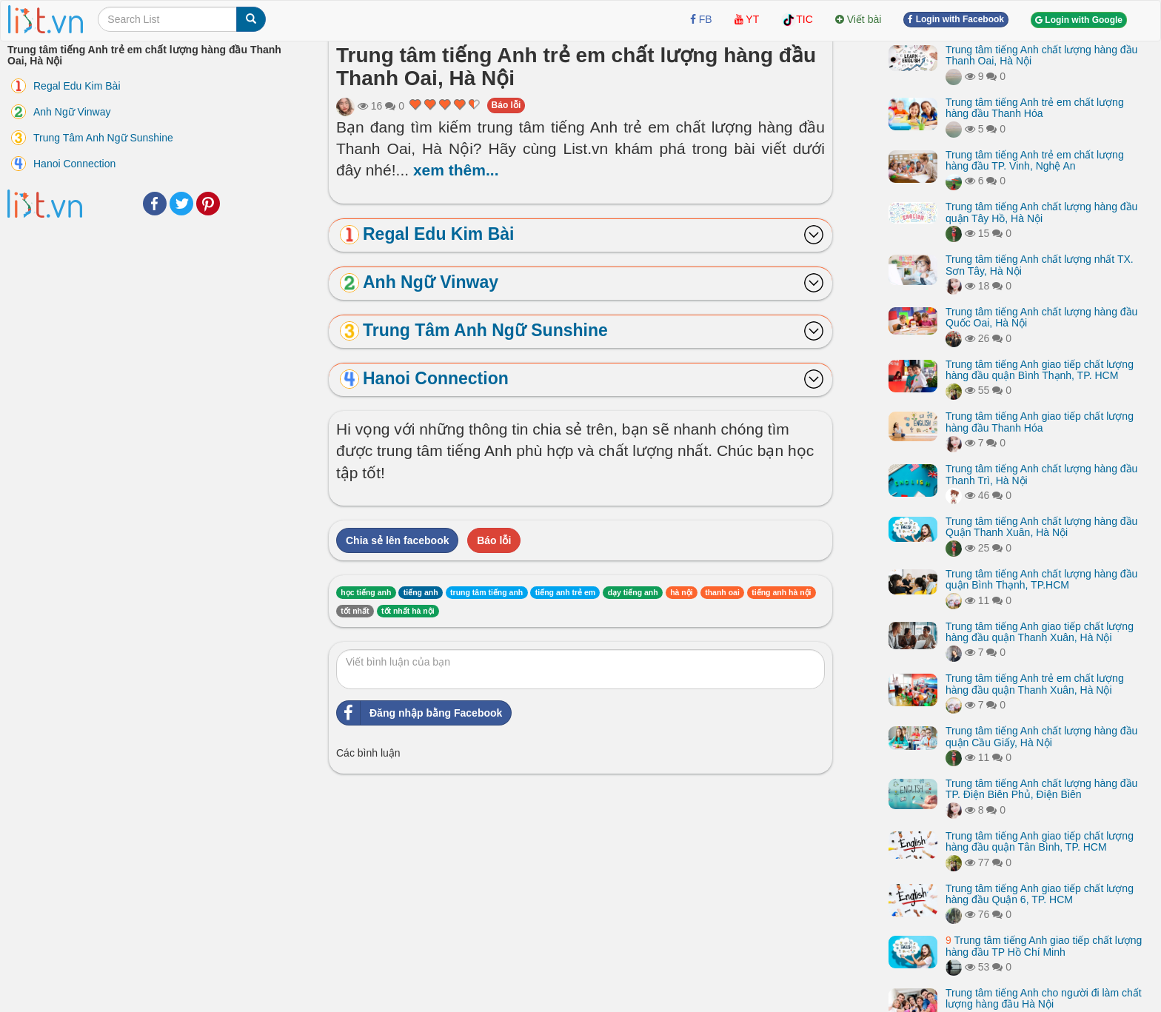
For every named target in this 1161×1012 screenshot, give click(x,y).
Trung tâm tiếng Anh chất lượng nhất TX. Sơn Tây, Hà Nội (1040, 264)
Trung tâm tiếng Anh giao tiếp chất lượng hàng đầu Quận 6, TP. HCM (1040, 893)
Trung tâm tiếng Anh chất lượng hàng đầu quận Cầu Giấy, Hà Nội (1041, 736)
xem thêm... (456, 169)
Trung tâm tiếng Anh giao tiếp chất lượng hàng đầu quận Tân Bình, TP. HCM (1040, 841)
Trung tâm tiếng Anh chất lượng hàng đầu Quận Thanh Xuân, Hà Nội (1041, 526)
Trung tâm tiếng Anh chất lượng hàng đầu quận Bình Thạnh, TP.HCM (1041, 579)
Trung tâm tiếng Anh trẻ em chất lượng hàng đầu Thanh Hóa (1035, 107)
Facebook (155, 203)
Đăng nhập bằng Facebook (419, 713)
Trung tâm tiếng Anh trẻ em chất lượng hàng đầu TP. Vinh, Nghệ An (1035, 160)
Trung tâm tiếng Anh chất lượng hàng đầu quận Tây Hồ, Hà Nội (1041, 212)
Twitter (181, 203)
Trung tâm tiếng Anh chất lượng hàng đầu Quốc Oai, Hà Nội (1041, 317)
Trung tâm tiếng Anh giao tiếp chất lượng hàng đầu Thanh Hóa (1040, 421)
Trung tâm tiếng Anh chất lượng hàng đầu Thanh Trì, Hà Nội (1041, 474)
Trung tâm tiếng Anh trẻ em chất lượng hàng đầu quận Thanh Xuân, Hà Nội (1035, 683)
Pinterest (208, 203)
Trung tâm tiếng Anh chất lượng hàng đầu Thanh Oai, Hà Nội (1041, 55)
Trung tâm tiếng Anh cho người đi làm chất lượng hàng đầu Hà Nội (1044, 998)
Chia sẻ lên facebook (397, 540)
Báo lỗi (506, 105)
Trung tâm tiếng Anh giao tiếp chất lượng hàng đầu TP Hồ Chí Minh (1044, 945)
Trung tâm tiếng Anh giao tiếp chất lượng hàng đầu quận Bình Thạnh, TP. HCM (1040, 369)
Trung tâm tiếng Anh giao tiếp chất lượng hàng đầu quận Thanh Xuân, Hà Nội (1040, 631)
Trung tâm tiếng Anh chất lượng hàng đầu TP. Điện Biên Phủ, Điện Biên (1041, 788)
